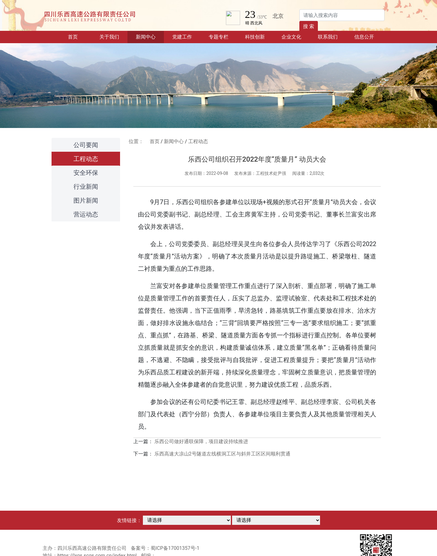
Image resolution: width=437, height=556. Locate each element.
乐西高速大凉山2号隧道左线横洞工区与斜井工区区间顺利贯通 (222, 454)
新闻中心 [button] (146, 37)
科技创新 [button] (255, 37)
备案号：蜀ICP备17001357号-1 (165, 548)
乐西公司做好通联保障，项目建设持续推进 (201, 441)
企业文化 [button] (291, 37)
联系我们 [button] (328, 37)
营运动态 (85, 214)
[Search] (342, 15)
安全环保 (85, 172)
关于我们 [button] (109, 37)
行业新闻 (85, 186)
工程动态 (85, 159)
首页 (79, 36)
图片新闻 (85, 200)
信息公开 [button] (364, 37)
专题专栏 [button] (218, 37)
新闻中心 (174, 141)
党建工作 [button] (182, 37)
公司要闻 (85, 145)
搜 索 (308, 26)
